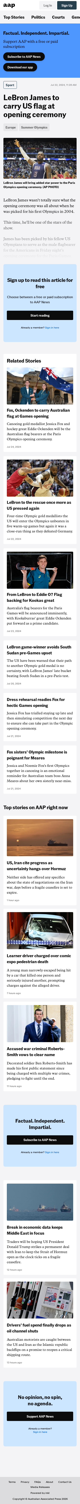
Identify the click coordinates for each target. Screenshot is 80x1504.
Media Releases (40, 1487)
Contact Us (64, 1481)
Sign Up (66, 5)
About (49, 1481)
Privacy (25, 1481)
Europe (11, 127)
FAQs (37, 1481)
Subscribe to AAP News (24, 56)
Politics (38, 17)
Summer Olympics (34, 127)
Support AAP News (40, 1416)
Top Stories (14, 17)
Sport (10, 85)
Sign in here (52, 327)
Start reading (40, 315)
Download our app (20, 67)
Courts (58, 17)
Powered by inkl (40, 1493)
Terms (12, 1481)
